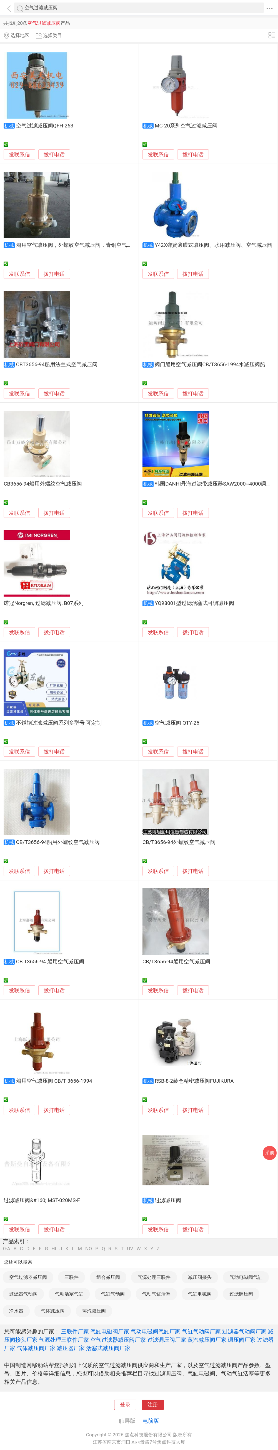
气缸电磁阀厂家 (109, 1331)
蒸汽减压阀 (94, 1311)
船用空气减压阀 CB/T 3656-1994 (54, 1081)
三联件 (71, 1277)
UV (130, 1248)
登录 (125, 1405)
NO (88, 1248)
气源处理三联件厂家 (64, 1339)
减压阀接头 (200, 1277)
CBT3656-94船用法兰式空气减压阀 (56, 364)
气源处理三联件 (154, 1277)
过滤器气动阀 (23, 1294)
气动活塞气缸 (69, 1294)
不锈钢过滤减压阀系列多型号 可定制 (59, 723)
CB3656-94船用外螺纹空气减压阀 (43, 484)
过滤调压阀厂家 (166, 1339)
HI (53, 1248)
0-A (6, 1248)
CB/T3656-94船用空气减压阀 (176, 962)
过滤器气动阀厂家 (244, 1331)
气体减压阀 (52, 1311)
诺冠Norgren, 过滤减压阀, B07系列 (43, 603)
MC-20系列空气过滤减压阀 (186, 126)
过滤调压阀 (241, 1294)
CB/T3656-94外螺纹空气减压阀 (179, 842)
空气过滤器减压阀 (28, 1277)
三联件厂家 (75, 1331)
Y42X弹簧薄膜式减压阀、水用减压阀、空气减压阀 (213, 245)
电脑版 (150, 1420)
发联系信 (19, 155)
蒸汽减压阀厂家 (206, 1339)
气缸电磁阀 (200, 1294)
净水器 (16, 1311)
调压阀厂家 (242, 1339)
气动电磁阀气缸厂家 (156, 1331)
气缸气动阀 (113, 1294)
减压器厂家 (71, 1348)
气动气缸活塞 (156, 1294)
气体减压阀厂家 (36, 1348)
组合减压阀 (108, 1277)
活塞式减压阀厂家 (108, 1348)
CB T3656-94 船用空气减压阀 (50, 962)
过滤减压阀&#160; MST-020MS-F (42, 1200)
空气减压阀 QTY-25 (177, 723)
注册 (152, 1405)
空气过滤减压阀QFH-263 (44, 126)
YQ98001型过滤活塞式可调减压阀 (194, 603)
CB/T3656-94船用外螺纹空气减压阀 (58, 842)
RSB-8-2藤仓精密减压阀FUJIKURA (194, 1081)
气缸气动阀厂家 (201, 1331)
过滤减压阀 (168, 1200)
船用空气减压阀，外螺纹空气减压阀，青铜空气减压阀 (79, 245)
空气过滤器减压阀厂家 (118, 1339)
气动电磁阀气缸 (245, 1277)
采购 (269, 1152)
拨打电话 (54, 154)
